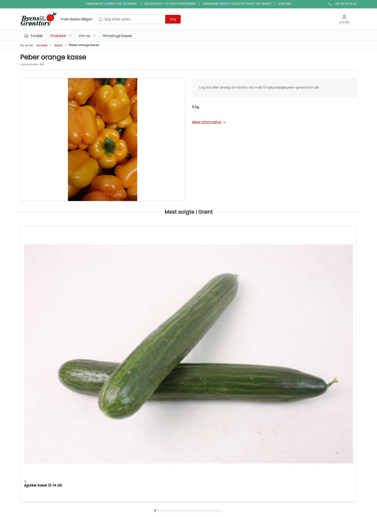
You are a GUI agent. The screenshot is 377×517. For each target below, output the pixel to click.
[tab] (182, 306)
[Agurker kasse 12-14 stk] (52, 251)
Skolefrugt (258, 406)
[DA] (56, 19)
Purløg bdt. (169, 281)
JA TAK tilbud (261, 413)
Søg (173, 19)
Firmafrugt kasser (117, 35)
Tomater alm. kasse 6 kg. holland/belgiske (113, 283)
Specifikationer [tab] (36, 332)
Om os (256, 385)
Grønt (58, 45)
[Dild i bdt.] (324, 251)
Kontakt (285, 4)
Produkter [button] (61, 35)
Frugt (140, 392)
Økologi (197, 406)
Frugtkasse (200, 426)
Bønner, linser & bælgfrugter (215, 392)
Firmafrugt (259, 399)
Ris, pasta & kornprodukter (213, 399)
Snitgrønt (143, 426)
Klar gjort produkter (207, 385)
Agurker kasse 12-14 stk (43, 281)
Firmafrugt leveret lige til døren (111, 4)
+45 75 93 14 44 (33, 393)
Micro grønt (145, 406)
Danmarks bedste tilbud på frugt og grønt (237, 4)
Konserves (144, 419)
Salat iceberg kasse (244, 281)
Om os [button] (87, 35)
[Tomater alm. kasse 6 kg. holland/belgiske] (120, 251)
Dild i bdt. (304, 281)
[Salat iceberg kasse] (256, 251)
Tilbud (141, 385)
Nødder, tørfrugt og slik (155, 413)
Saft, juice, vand (204, 413)
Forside (41, 45)
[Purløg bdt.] (188, 251)
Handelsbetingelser (266, 419)
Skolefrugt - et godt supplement (170, 4)
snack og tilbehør (205, 419)
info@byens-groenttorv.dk (42, 398)
